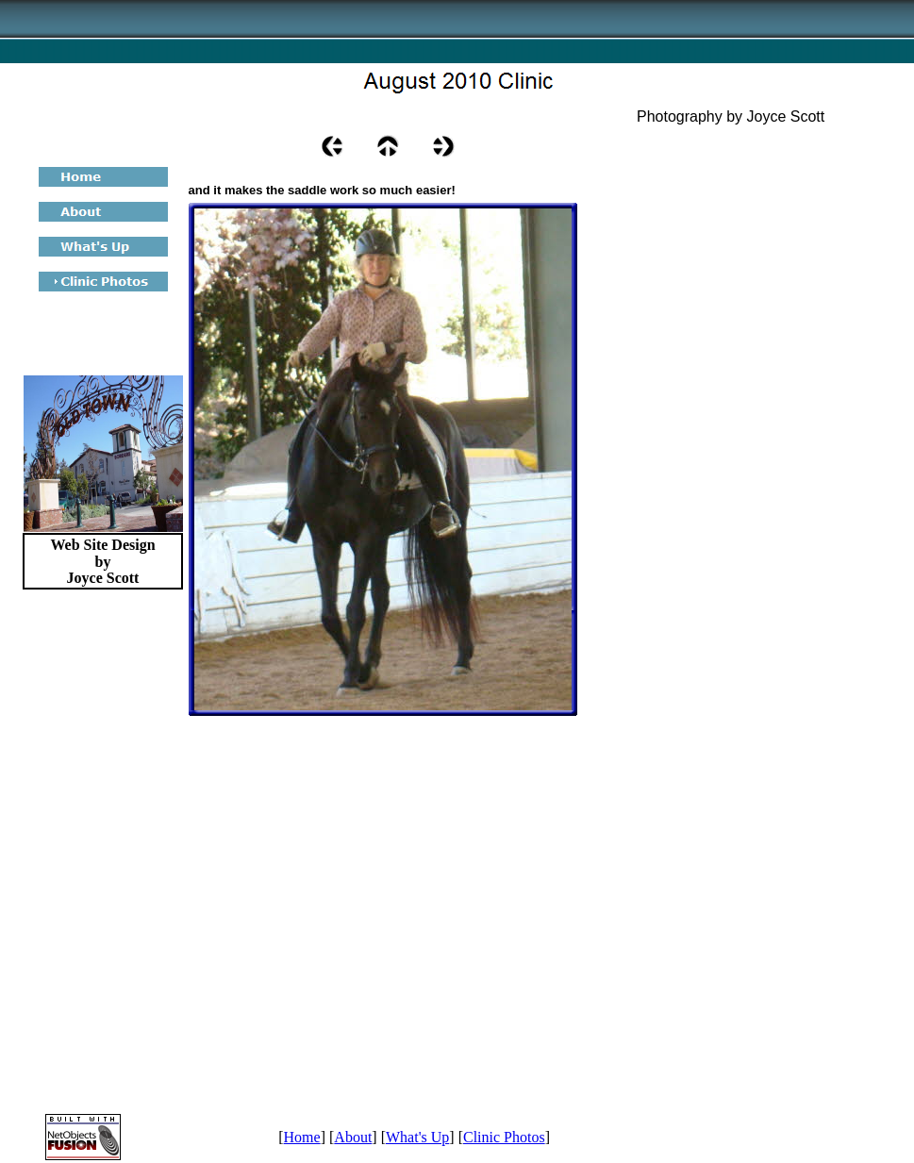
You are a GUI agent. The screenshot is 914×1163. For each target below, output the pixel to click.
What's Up (417, 1137)
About (353, 1137)
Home (302, 1137)
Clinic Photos (504, 1137)
